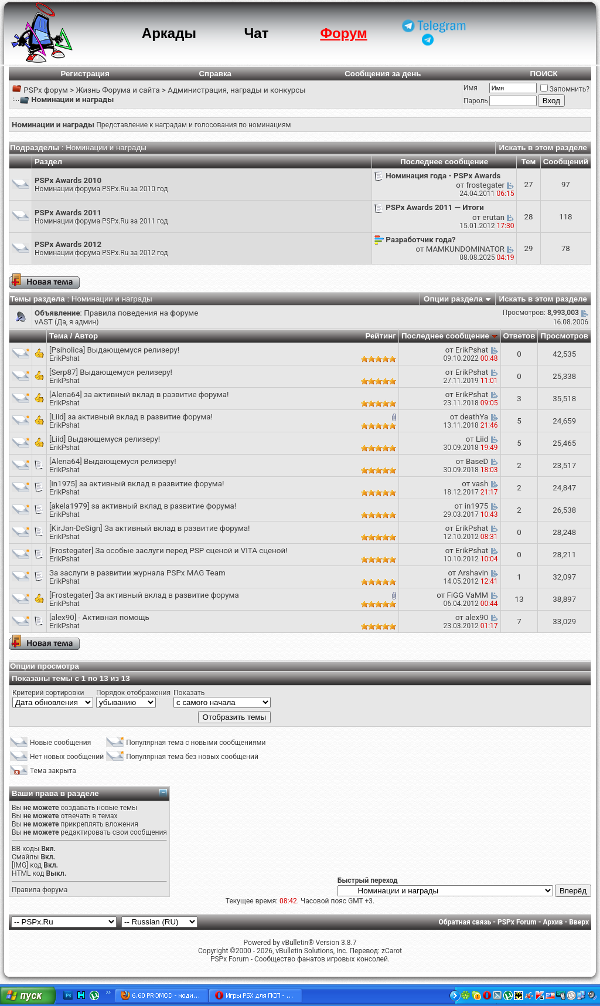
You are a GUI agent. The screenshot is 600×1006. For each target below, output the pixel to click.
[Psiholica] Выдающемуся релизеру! (114, 350)
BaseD (477, 461)
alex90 (476, 617)
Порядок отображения (133, 693)
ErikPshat (64, 358)
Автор (86, 335)
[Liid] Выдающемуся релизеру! (104, 439)
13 (518, 599)
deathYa (474, 416)
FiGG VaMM (467, 595)
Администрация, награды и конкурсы (236, 90)
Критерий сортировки (48, 693)
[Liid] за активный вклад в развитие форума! (131, 416)
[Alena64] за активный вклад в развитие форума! (139, 394)
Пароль (475, 101)
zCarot (391, 951)
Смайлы (25, 857)
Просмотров (564, 335)
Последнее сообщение (445, 335)
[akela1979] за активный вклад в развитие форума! (142, 506)
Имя (470, 88)
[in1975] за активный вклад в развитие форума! (136, 483)
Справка (215, 73)
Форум (343, 33)
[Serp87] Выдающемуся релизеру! (110, 372)
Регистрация (84, 73)
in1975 (477, 506)
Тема (58, 335)
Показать (188, 693)
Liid (482, 439)
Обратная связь (465, 922)
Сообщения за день (383, 73)
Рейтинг (380, 335)
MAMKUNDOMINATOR (465, 249)
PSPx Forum (517, 922)
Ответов (519, 335)
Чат (256, 33)
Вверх (579, 922)
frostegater (485, 185)
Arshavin (473, 572)
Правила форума (39, 890)
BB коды (25, 849)
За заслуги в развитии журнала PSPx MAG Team (137, 572)
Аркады (169, 33)
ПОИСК (543, 73)
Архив (552, 922)
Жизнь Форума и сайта (117, 90)
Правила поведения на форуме (141, 313)
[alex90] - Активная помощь (99, 617)
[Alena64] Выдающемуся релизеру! (112, 461)
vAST (44, 321)
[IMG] (20, 865)
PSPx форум (45, 90)
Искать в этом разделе (543, 147)
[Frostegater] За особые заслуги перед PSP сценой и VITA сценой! (168, 550)
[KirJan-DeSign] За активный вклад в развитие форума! (149, 528)
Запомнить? (564, 89)
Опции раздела (453, 298)
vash (480, 483)
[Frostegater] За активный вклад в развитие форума (144, 595)
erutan (493, 217)
